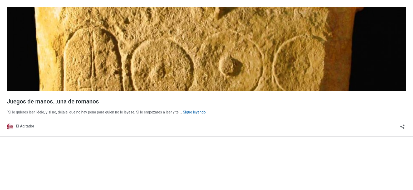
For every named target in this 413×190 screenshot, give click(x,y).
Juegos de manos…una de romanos (53, 101)
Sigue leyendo (194, 112)
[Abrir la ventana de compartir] (402, 125)
